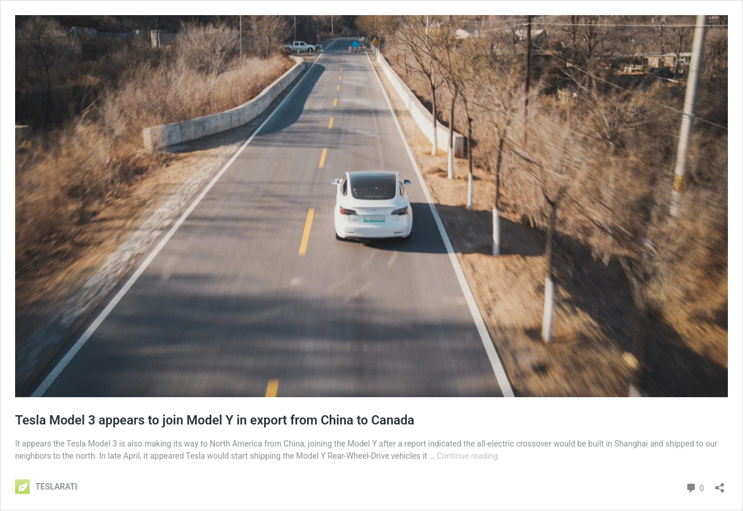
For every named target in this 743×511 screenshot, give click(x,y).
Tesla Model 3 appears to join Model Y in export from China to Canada (214, 420)
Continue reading (467, 455)
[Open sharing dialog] (720, 484)
